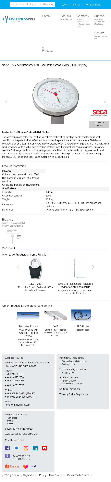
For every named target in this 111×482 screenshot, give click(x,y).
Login (64, 5)
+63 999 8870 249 (20, 459)
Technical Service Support (73, 384)
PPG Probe (82, 326)
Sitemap (16, 476)
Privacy (42, 476)
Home (46, 16)
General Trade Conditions (79, 476)
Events (10, 421)
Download (7, 248)
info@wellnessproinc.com (17, 405)
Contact (101, 36)
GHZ (55, 326)
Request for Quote (99, 124)
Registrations (29, 476)
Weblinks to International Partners (22, 434)
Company (84, 21)
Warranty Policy (68, 364)
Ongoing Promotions (69, 389)
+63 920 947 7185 (20, 456)
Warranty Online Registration (73, 395)
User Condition (56, 476)
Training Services (69, 381)
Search (52, 4)
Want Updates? (93, 5)
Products (67, 18)
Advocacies (12, 418)
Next (105, 101)
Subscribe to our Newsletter (19, 429)
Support (101, 20)
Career (10, 424)
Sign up (76, 5)
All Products (47, 50)
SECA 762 (35, 284)
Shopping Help (68, 373)
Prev (6, 101)
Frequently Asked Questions (74, 361)
